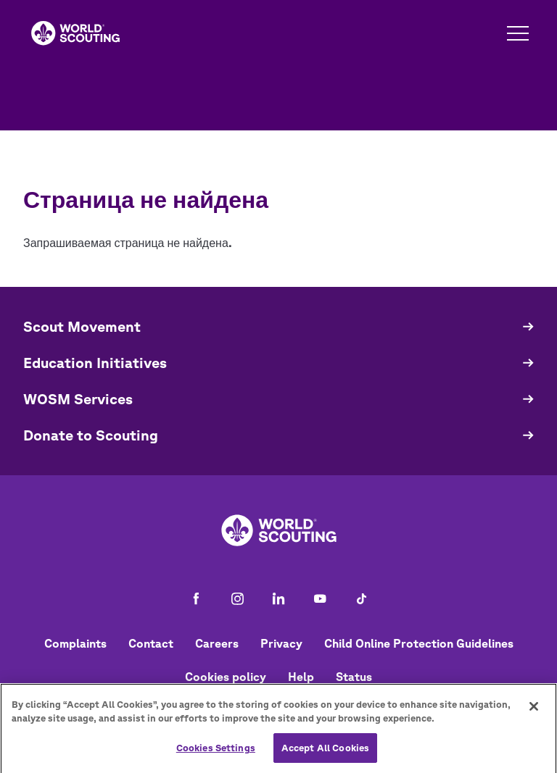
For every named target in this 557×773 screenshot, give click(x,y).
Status (354, 676)
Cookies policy (225, 676)
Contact (150, 643)
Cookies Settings (215, 753)
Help (301, 676)
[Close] (534, 712)
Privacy (281, 643)
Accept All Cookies (325, 753)
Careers (217, 643)
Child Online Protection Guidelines (418, 643)
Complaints (75, 643)
